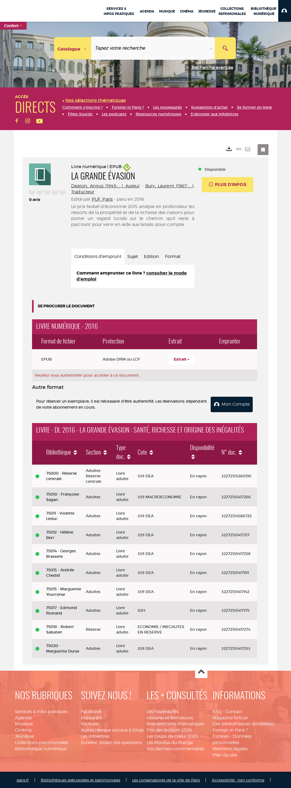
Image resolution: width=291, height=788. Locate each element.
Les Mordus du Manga (170, 741)
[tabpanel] (133, 276)
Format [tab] (173, 256)
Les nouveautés (162, 710)
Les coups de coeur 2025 (172, 735)
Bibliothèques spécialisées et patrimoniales (80, 779)
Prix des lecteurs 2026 (169, 729)
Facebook (91, 710)
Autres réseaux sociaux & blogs (112, 729)
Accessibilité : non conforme (238, 779)
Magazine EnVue (230, 716)
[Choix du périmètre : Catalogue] (72, 48)
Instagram (92, 716)
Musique (24, 723)
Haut (201, 671)
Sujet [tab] (132, 256)
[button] (284, 11)
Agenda (23, 716)
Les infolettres (95, 735)
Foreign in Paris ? (230, 729)
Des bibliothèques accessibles (244, 723)
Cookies (221, 735)
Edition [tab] (151, 256)
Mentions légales (230, 747)
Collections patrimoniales (41, 741)
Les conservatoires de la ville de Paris (166, 779)
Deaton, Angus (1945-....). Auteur (105, 185)
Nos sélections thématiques (175, 723)
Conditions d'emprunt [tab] (97, 256)
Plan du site (225, 754)
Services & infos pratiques (41, 710)
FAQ (217, 710)
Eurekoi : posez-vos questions (111, 741)
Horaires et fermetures (170, 716)
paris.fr (23, 779)
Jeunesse (24, 735)
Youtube (90, 723)
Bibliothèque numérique (41, 747)
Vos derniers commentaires (175, 747)
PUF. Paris (102, 199)
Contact (233, 710)
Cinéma (23, 729)
